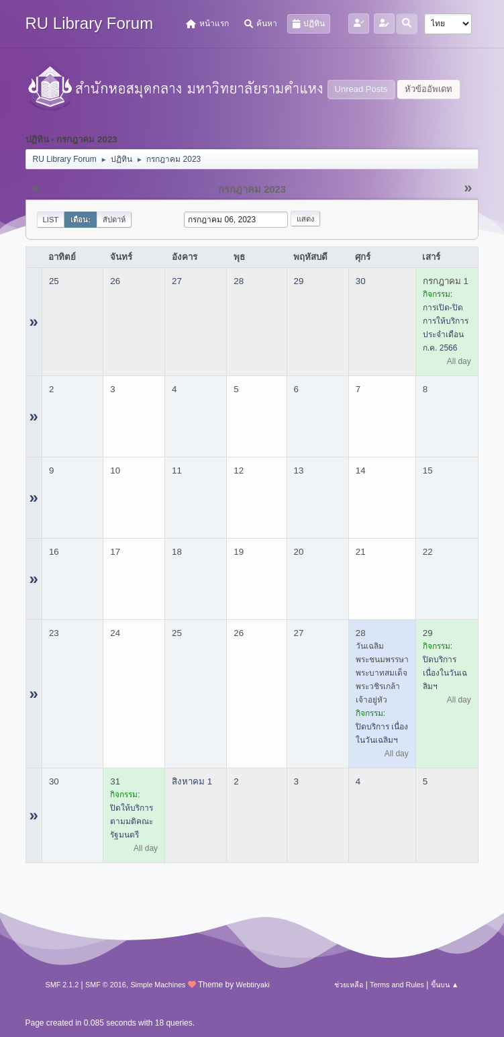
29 (299, 281)
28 (239, 281)
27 (177, 281)
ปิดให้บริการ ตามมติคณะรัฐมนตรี (131, 821)
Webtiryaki (253, 985)
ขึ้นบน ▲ (445, 985)
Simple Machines (157, 985)
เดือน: (80, 220)
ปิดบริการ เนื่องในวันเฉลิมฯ (445, 673)
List (51, 220)
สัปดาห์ (114, 220)
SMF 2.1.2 (62, 985)
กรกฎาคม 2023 (252, 189)
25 (54, 281)
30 (361, 281)
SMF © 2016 (105, 985)
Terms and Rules (397, 985)
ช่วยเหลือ (348, 985)
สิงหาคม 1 (192, 781)
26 (115, 281)
